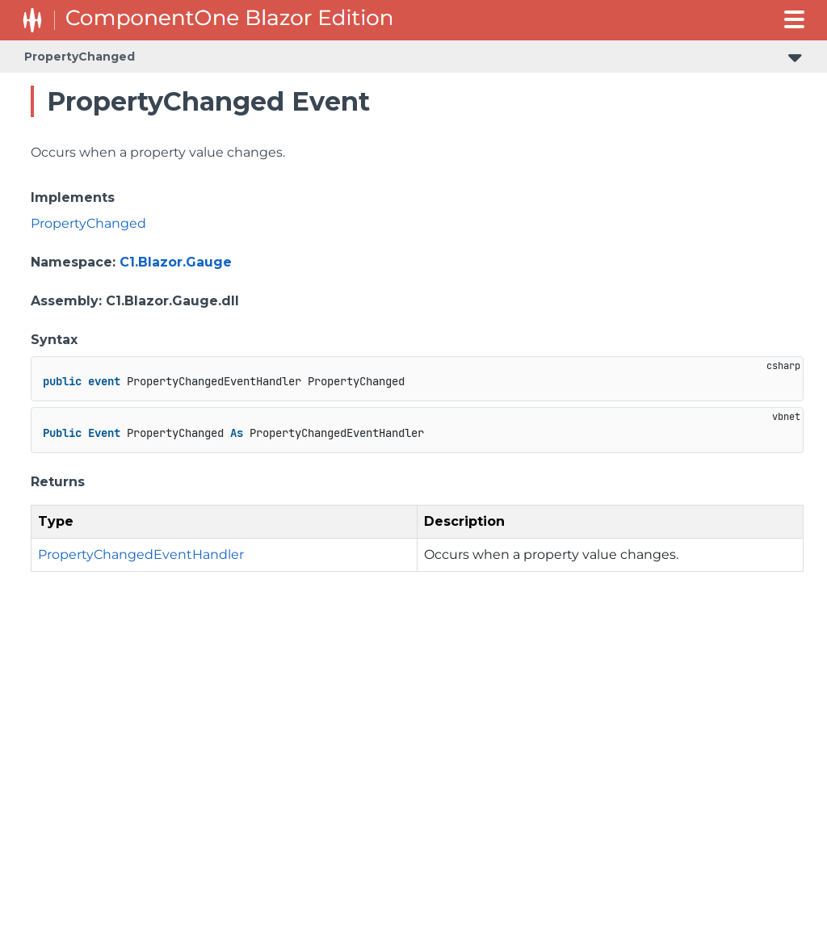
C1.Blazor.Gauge (176, 262)
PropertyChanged (79, 56)
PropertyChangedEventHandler (141, 554)
